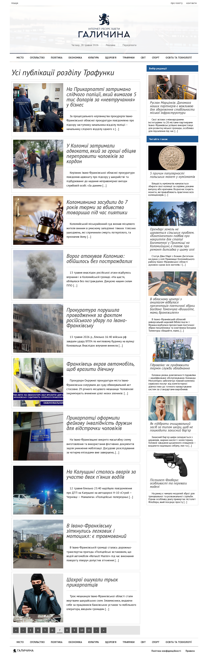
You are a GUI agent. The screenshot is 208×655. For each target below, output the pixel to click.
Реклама (110, 45)
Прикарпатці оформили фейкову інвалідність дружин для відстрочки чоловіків (99, 422)
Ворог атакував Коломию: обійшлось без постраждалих (99, 258)
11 (89, 630)
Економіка (75, 57)
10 (81, 630)
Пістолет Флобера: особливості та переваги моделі (168, 483)
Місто (20, 57)
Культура (93, 57)
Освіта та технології (179, 57)
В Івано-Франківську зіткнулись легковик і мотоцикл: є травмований (96, 530)
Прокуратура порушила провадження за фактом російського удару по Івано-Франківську (96, 317)
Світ (143, 57)
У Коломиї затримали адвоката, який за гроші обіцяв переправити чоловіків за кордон (101, 153)
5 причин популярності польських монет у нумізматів (172, 175)
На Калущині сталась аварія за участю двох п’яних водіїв (101, 474)
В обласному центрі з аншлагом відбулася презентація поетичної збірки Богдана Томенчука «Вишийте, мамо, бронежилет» (172, 306)
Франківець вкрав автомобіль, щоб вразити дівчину (100, 366)
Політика (56, 57)
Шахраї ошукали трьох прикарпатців (92, 582)
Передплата (129, 45)
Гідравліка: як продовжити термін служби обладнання (170, 367)
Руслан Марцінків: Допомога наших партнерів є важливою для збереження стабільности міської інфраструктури (172, 107)
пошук (14, 3)
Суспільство (37, 57)
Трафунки (129, 57)
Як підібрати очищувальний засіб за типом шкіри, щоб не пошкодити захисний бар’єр (171, 427)
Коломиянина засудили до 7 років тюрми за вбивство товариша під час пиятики (96, 207)
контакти (191, 3)
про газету (176, 3)
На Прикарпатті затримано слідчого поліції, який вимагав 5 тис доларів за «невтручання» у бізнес (101, 97)
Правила (190, 650)
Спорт (155, 57)
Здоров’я (110, 57)
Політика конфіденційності (166, 650)
